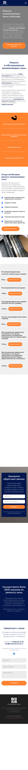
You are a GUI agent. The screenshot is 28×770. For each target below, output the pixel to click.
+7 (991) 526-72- (16, 670)
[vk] (14, 682)
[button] (14, 46)
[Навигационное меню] (26, 3)
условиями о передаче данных (14, 512)
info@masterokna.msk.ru (14, 672)
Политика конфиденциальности (14, 746)
